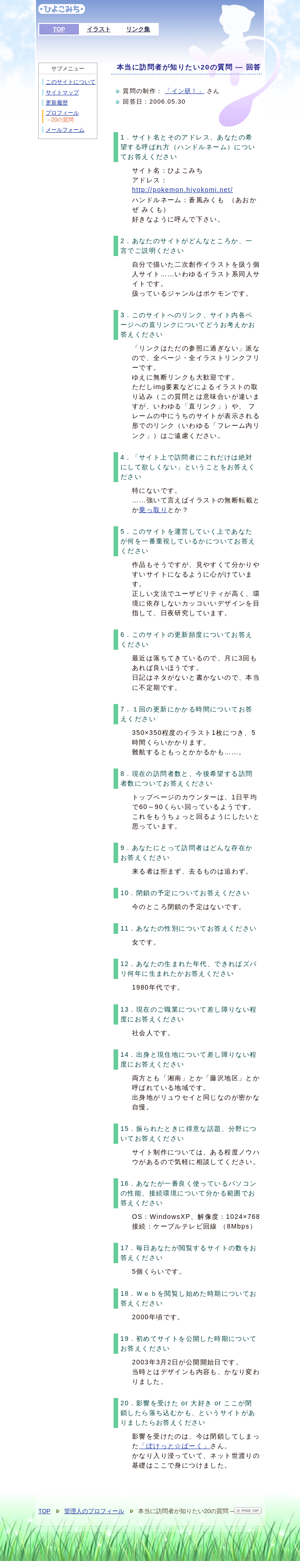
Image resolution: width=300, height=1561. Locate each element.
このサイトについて (71, 82)
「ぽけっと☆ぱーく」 (174, 1446)
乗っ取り (153, 509)
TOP (59, 29)
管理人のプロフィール (94, 1511)
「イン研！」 (184, 90)
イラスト (99, 29)
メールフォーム (65, 130)
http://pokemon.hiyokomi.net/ (182, 189)
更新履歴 (57, 102)
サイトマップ (62, 92)
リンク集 (138, 29)
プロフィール (62, 113)
